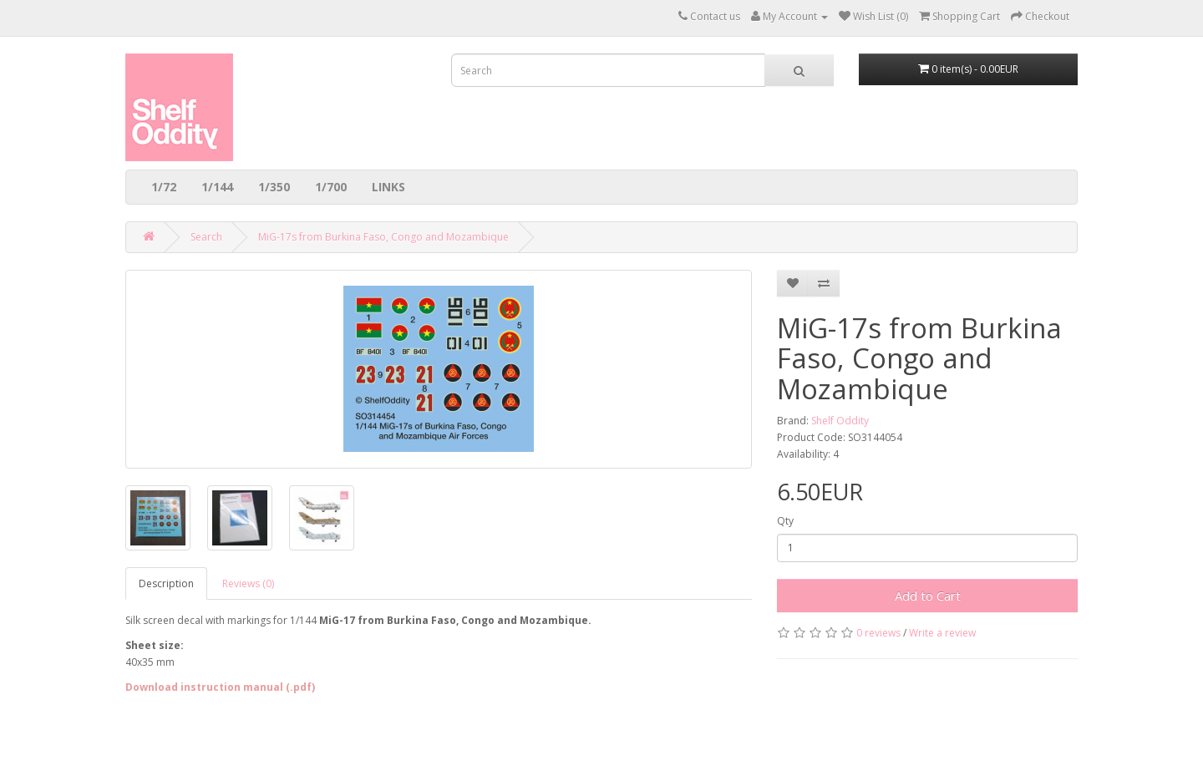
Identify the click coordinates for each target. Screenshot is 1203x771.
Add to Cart (928, 595)
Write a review (942, 633)
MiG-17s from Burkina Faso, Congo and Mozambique (383, 237)
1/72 (163, 187)
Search (206, 237)
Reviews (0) (248, 583)
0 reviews (878, 633)
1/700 (331, 187)
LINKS (388, 187)
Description (166, 583)
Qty (785, 521)
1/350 (274, 187)
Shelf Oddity (840, 420)
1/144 (217, 187)
